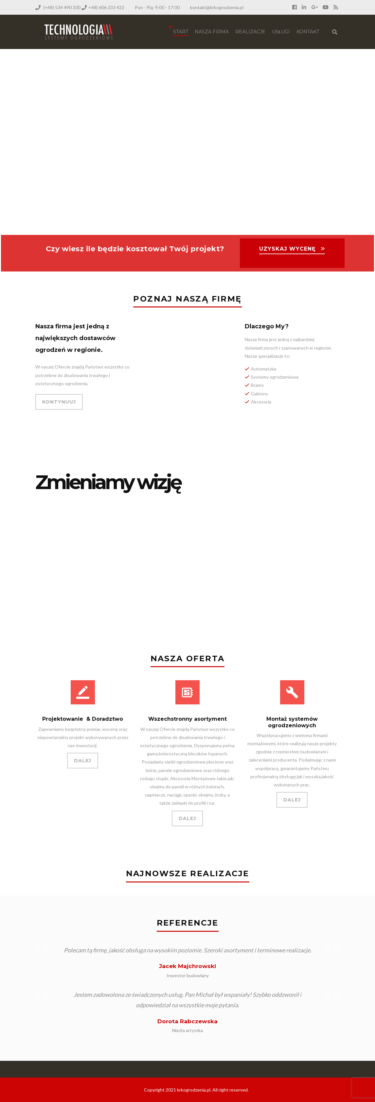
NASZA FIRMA (212, 32)
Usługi (281, 32)
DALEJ (82, 761)
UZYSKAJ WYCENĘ (287, 249)
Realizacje (250, 32)
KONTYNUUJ (59, 402)
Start (180, 32)
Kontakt (307, 32)
